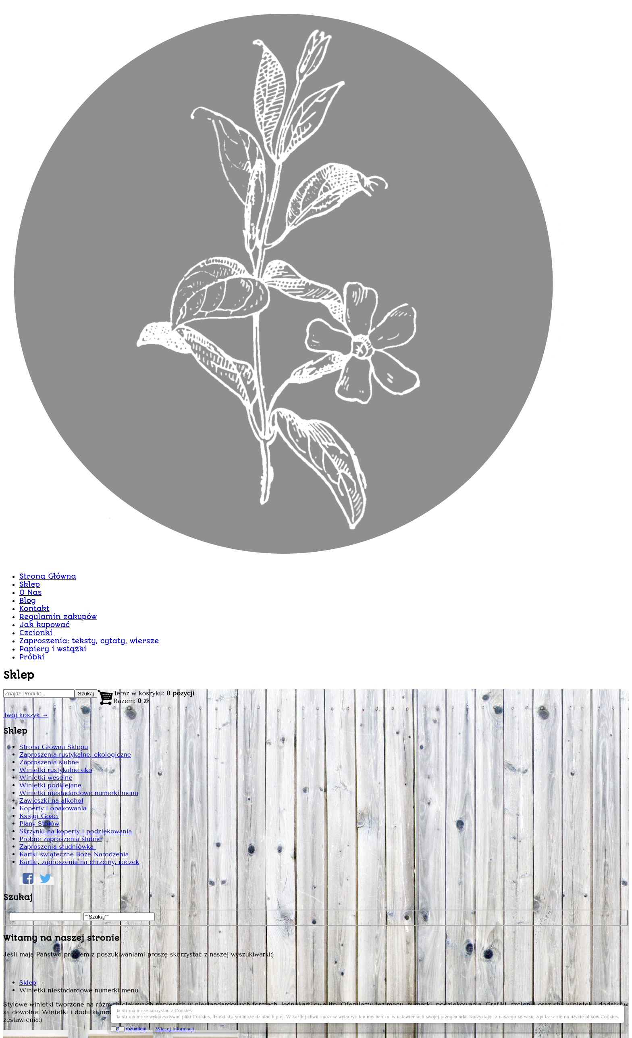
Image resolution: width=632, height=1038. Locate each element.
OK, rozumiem (525, 1018)
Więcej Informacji (569, 1018)
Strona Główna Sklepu (157, 323)
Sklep (272, 212)
